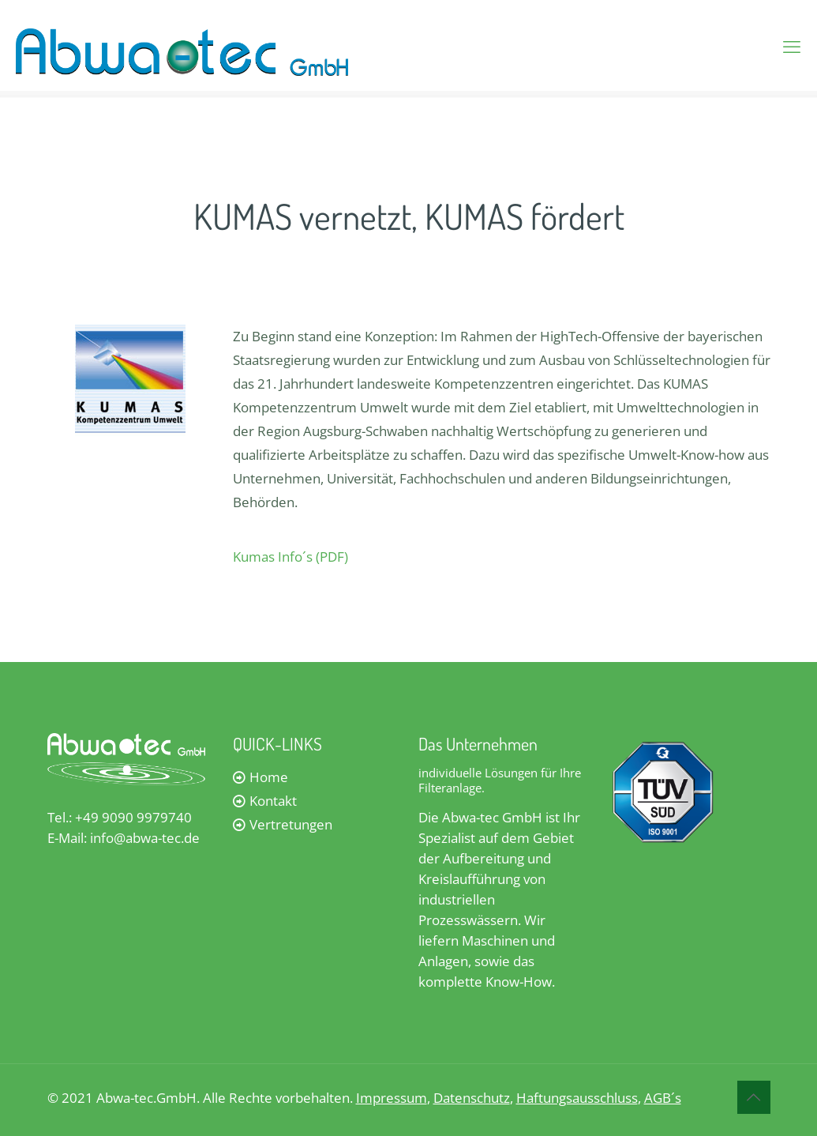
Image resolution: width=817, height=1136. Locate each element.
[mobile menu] (791, 45)
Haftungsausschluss (577, 1098)
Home (268, 777)
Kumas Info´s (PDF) (290, 556)
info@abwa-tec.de (145, 838)
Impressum (391, 1098)
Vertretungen (290, 824)
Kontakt (273, 801)
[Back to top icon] (753, 1097)
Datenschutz (471, 1098)
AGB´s (662, 1098)
